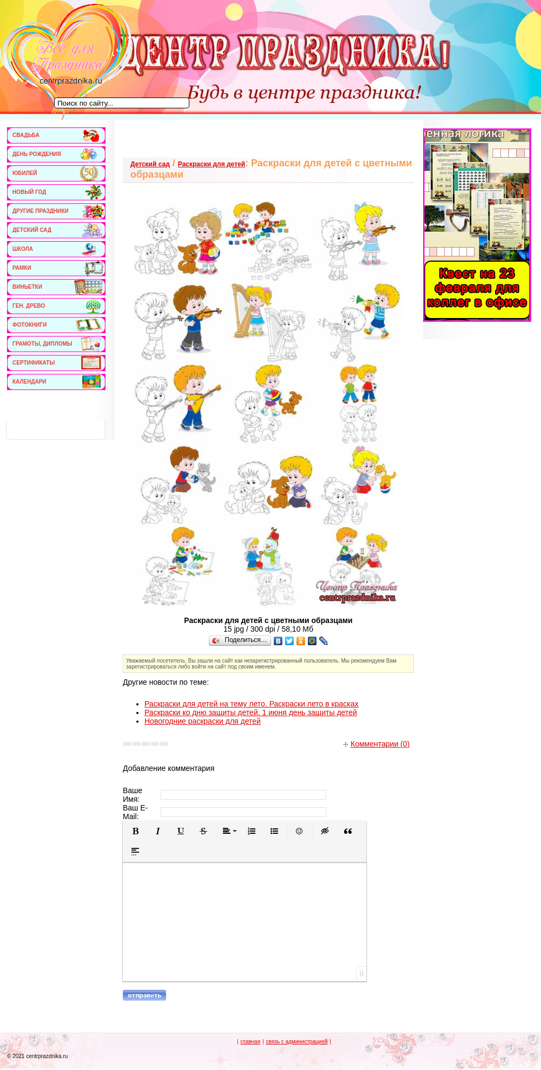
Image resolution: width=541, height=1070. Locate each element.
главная (250, 1042)
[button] (135, 831)
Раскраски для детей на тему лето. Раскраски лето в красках (251, 703)
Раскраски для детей (211, 164)
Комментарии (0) (377, 744)
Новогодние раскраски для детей (202, 721)
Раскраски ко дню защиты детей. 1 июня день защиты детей (250, 712)
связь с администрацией (296, 1042)
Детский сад (150, 164)
